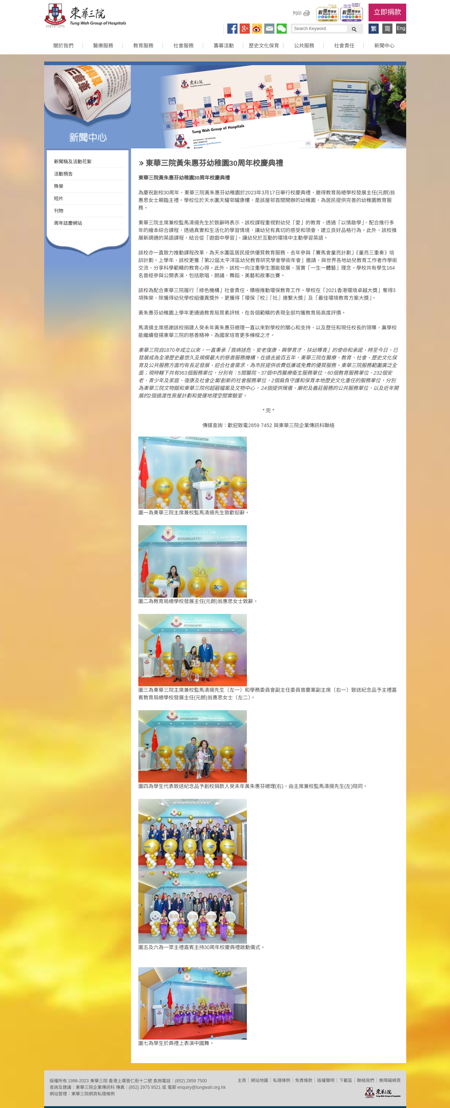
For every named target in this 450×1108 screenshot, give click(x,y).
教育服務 (143, 45)
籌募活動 (224, 45)
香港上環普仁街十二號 (130, 1080)
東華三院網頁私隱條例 (93, 1093)
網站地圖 (259, 1080)
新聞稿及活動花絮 (73, 161)
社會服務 (183, 45)
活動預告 (63, 174)
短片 (58, 198)
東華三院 (85, 17)
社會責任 (344, 45)
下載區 (345, 1080)
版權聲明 (326, 1080)
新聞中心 (384, 45)
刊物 (58, 211)
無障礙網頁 (390, 1080)
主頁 (241, 1080)
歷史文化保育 (264, 45)
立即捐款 (387, 12)
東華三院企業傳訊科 (95, 1087)
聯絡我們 (365, 1080)
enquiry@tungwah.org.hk (201, 1087)
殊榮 (58, 186)
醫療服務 (103, 45)
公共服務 (304, 45)
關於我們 (63, 45)
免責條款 (303, 1080)
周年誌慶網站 (68, 223)
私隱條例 (281, 1080)
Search (354, 28)
